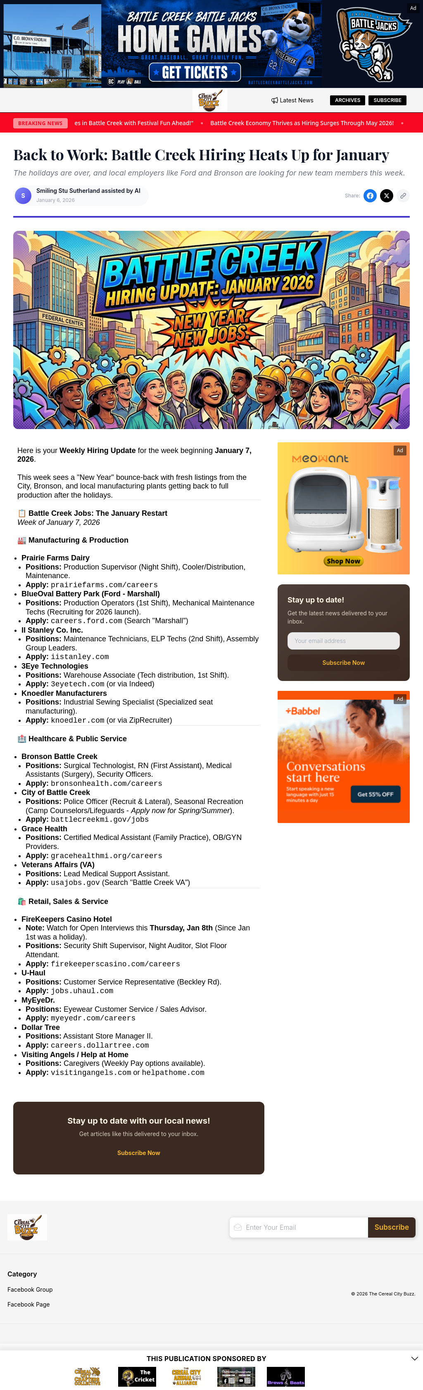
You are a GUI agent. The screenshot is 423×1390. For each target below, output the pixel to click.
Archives (347, 100)
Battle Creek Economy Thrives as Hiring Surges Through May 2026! (314, 123)
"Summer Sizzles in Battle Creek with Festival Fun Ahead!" (126, 123)
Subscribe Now (344, 662)
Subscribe (387, 100)
